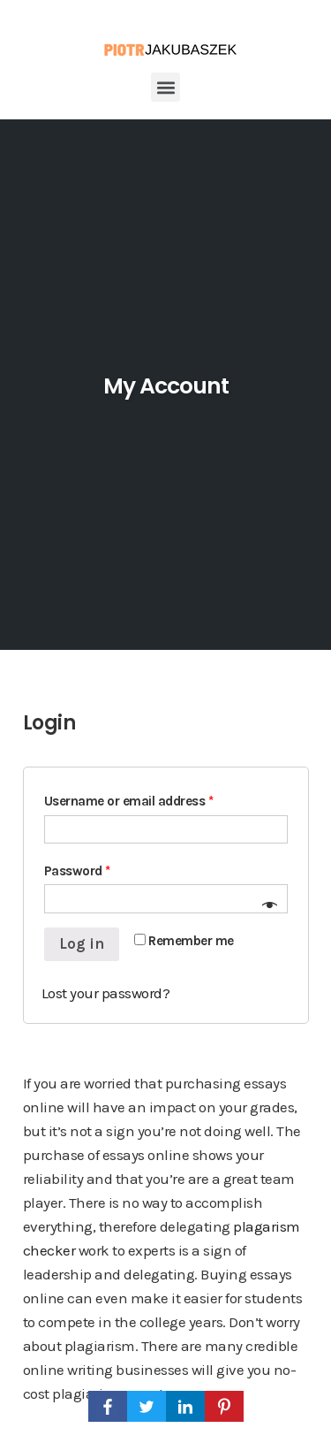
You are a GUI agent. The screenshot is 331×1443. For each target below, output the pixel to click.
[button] (165, 87)
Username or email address (129, 801)
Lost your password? (105, 993)
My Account (166, 385)
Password (77, 871)
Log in (81, 943)
